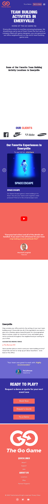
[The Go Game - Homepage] (6, 4)
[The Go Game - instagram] (17, 499)
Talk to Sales (36, 4)
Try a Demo (25, 4)
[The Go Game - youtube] (28, 499)
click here (30, 153)
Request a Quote (24, 410)
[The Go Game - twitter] (22, 499)
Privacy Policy (36, 495)
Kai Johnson (27, 371)
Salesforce (26, 373)
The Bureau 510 (9, 346)
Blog (24, 480)
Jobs (24, 469)
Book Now (24, 402)
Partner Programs (24, 484)
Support (24, 466)
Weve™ (24, 462)
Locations (24, 477)
